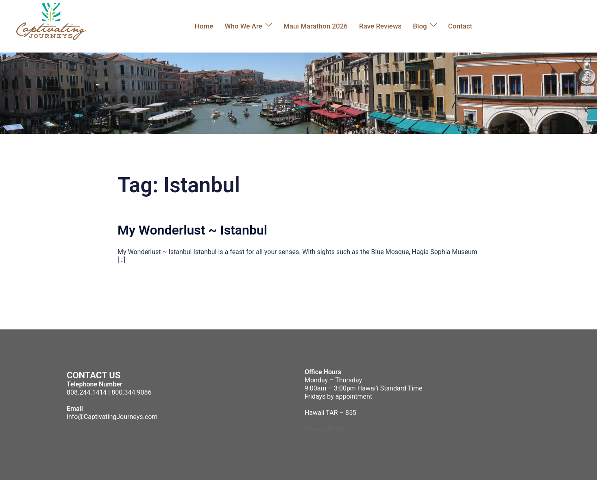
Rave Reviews (380, 26)
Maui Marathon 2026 (315, 26)
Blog (420, 26)
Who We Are (243, 26)
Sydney (203, 483)
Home (204, 26)
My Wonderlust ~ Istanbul (192, 230)
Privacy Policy (325, 429)
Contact (460, 26)
